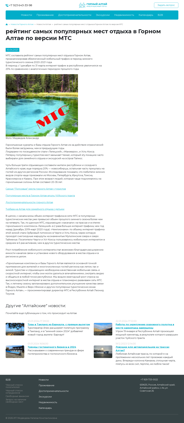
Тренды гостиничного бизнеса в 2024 (52, 347)
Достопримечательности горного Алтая (29, 202)
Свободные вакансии (17, 396)
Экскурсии (103, 14)
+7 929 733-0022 (149, 379)
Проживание (45, 14)
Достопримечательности (74, 14)
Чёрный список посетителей (14, 386)
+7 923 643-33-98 (19, 5)
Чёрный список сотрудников (14, 391)
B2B (160, 14)
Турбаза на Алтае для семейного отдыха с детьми (35, 209)
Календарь (146, 14)
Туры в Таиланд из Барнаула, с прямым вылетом (59, 324)
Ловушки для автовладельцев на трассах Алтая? (142, 349)
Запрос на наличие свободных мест (16, 400)
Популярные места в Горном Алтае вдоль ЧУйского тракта (40, 195)
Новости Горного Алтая (22, 24)
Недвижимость (124, 14)
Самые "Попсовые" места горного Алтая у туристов (36, 189)
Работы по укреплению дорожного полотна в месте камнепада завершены (145, 326)
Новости (26, 14)
